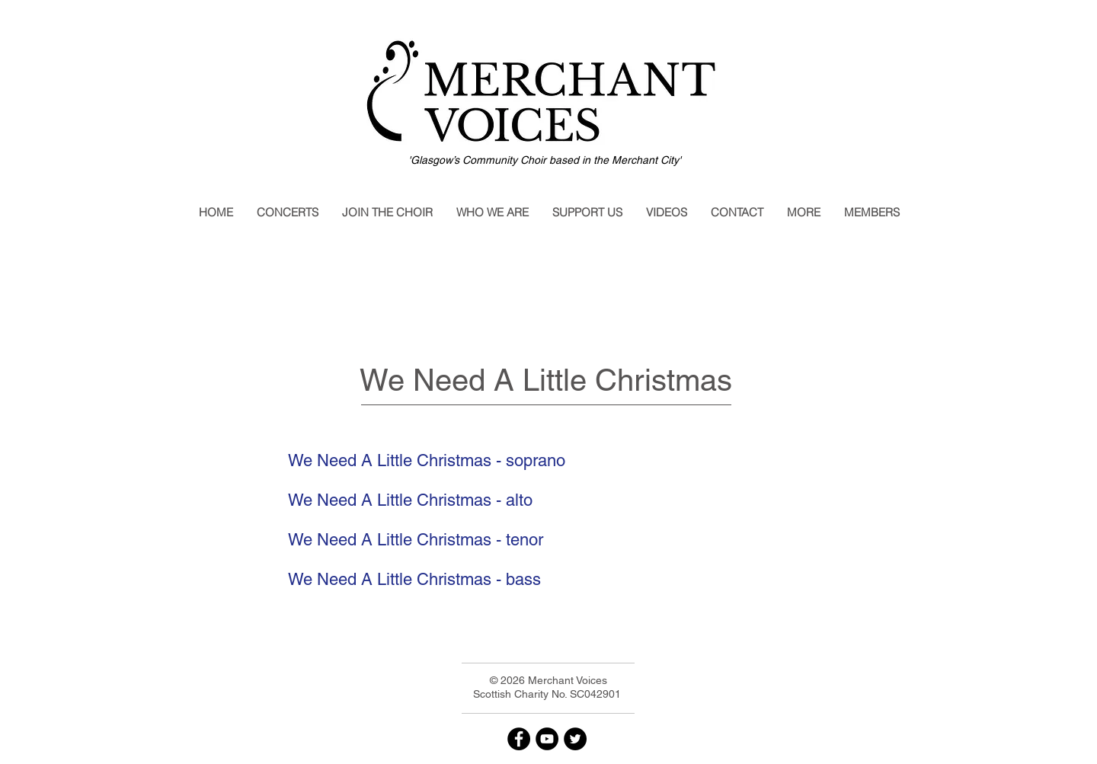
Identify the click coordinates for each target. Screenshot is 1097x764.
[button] (287, 212)
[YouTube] (547, 738)
